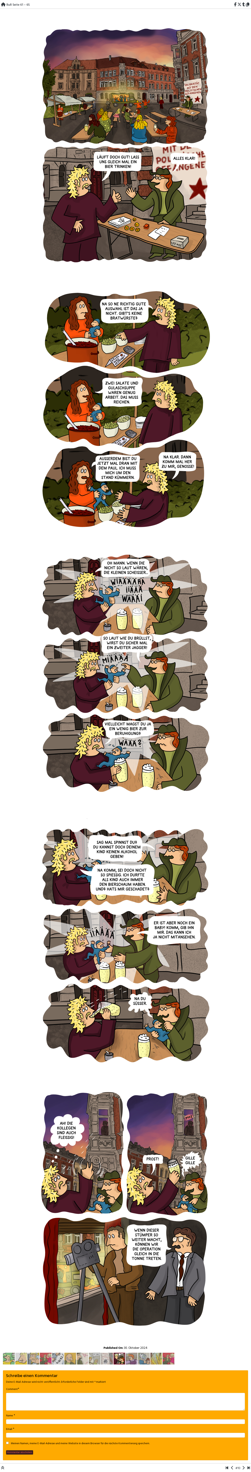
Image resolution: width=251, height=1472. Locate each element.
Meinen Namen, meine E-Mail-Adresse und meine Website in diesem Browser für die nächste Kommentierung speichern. (80, 1444)
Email (9, 1429)
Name (9, 1416)
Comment (12, 1389)
